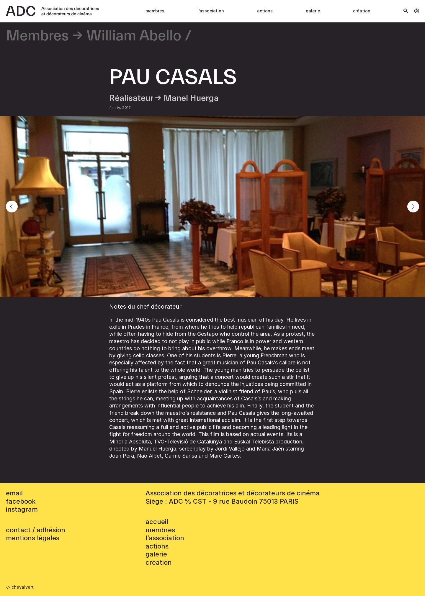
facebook (21, 501)
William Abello (133, 36)
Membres (155, 10)
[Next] (413, 206)
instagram (22, 509)
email (14, 493)
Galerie (313, 10)
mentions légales (32, 538)
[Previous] (12, 206)
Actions (265, 10)
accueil (157, 521)
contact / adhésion (35, 530)
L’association (210, 10)
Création (361, 10)
